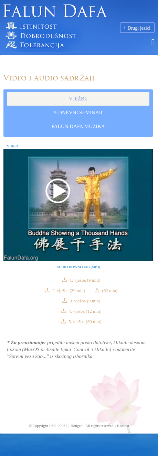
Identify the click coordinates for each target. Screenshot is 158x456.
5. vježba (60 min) (84, 321)
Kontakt (123, 426)
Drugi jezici (139, 28)
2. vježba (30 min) (68, 290)
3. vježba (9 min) (84, 300)
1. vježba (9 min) (84, 280)
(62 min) (109, 290)
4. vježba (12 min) (84, 311)
